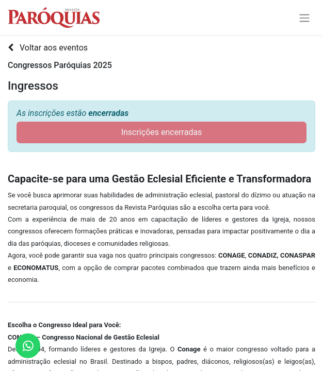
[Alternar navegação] (304, 18)
